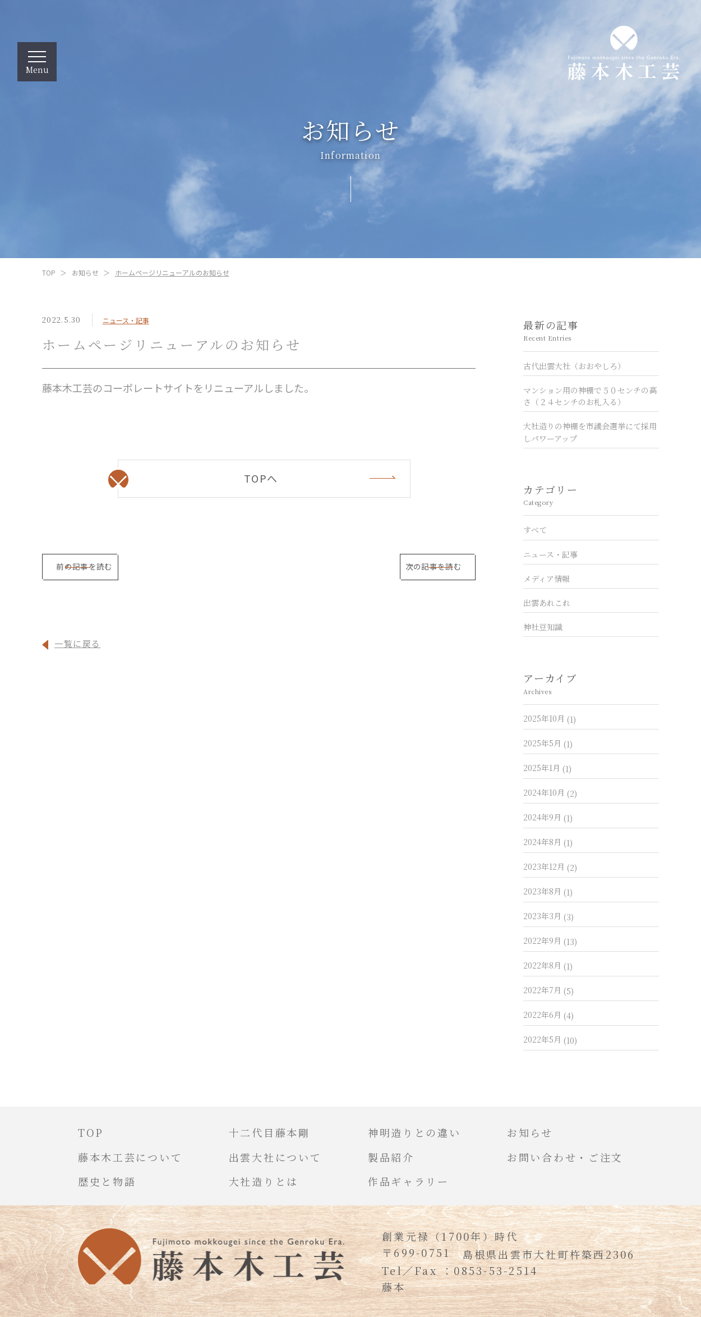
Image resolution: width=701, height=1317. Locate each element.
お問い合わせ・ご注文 (565, 1157)
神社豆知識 (542, 626)
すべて (535, 529)
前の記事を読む (136, 570)
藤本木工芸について (130, 1157)
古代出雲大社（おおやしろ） (574, 365)
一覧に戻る (77, 649)
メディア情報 (546, 578)
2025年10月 (549, 718)
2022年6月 (548, 1014)
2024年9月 (548, 817)
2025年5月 (548, 743)
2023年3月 (548, 915)
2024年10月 (550, 792)
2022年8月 (548, 965)
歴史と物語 (107, 1181)
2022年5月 (550, 1039)
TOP (49, 272)
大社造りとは (263, 1181)
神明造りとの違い (414, 1132)
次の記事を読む (381, 570)
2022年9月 (550, 940)
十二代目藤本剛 (269, 1132)
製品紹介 (391, 1157)
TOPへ (261, 477)
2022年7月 (548, 989)
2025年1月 (547, 767)
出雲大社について (275, 1157)
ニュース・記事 (126, 320)
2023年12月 (550, 866)
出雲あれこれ (546, 602)
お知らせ (85, 272)
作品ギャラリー (408, 1181)
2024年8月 (548, 841)
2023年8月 (548, 891)
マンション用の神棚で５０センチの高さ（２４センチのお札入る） (590, 395)
